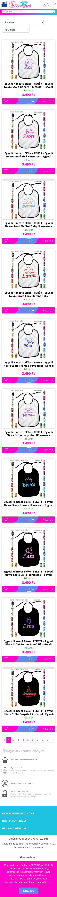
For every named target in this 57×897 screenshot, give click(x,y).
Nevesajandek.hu (15, 828)
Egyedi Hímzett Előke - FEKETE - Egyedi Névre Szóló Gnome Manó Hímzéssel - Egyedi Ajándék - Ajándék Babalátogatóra (28, 642)
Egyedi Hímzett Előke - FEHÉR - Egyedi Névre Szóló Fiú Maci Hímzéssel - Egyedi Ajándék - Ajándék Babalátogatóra (28, 364)
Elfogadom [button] (28, 891)
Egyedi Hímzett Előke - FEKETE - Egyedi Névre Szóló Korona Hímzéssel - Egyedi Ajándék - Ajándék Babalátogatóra (28, 503)
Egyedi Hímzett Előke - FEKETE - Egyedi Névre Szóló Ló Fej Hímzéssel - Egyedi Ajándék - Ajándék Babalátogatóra (28, 573)
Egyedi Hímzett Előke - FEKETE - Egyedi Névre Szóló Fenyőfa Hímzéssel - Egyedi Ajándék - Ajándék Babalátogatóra (29, 712)
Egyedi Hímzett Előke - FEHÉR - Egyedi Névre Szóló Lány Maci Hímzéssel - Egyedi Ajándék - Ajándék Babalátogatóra (28, 433)
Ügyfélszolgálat (15, 821)
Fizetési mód (7, 843)
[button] (51, 882)
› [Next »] (52, 740)
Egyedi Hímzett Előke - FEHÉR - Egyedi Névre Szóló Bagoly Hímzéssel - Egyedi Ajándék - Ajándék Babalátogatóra (28, 85)
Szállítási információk (27, 843)
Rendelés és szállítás (18, 813)
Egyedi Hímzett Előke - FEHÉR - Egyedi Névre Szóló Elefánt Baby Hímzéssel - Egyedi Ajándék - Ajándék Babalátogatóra (28, 224)
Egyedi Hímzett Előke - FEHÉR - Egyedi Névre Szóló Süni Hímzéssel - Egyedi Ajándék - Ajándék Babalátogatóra (28, 155)
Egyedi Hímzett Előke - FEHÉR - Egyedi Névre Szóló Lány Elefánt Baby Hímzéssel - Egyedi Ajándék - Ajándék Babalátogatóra (28, 294)
